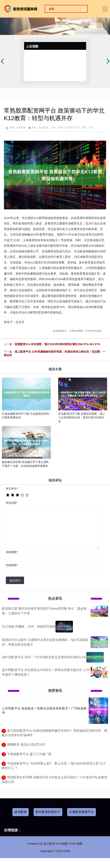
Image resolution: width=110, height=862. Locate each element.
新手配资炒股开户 (48, 812)
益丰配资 (20, 812)
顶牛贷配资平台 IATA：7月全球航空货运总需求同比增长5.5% (44, 657)
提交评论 (15, 580)
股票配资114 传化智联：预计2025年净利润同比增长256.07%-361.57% (57, 344)
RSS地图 (62, 843)
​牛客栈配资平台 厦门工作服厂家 (29, 754)
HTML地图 (75, 843)
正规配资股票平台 (81, 812)
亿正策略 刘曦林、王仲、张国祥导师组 (28, 626)
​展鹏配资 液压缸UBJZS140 (26, 744)
